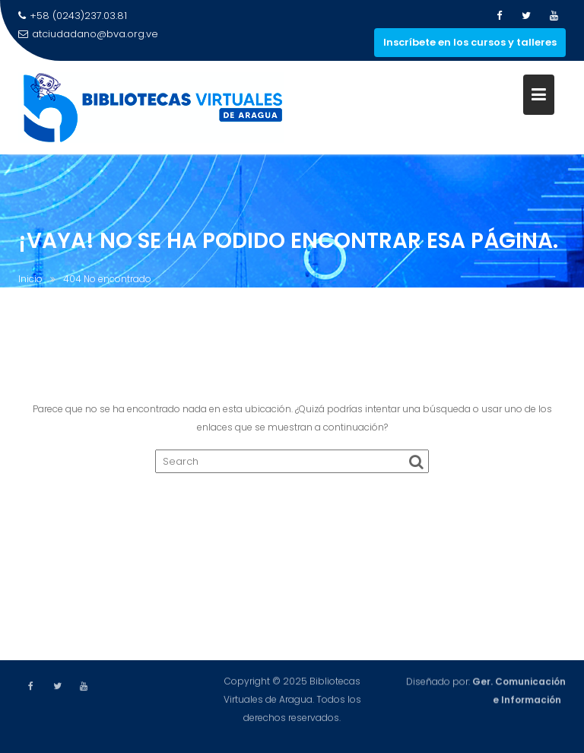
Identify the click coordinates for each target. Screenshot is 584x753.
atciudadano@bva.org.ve (88, 34)
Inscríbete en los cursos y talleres (470, 42)
